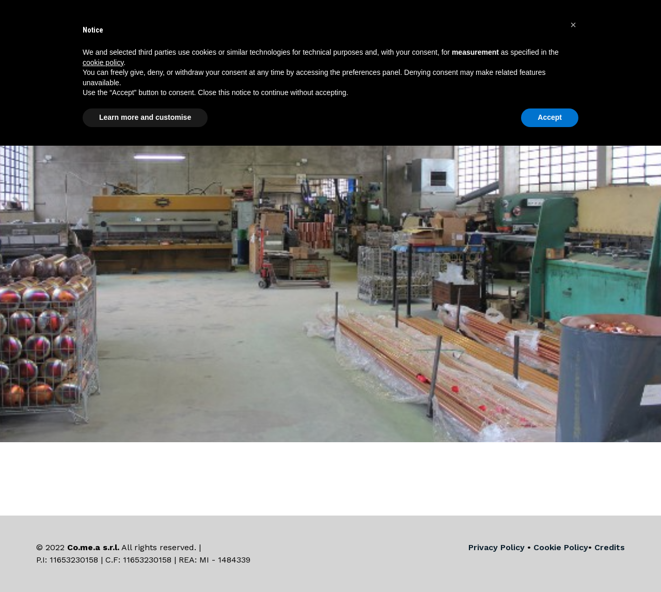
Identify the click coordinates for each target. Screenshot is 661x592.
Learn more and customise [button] (145, 117)
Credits (609, 547)
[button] (573, 25)
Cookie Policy (560, 547)
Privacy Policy (496, 547)
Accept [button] (550, 117)
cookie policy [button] (103, 62)
